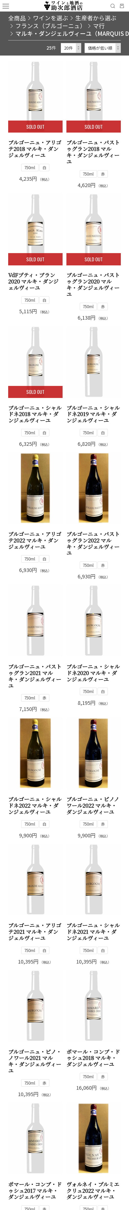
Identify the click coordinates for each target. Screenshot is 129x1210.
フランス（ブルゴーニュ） (50, 25)
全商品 (17, 18)
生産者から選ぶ (95, 18)
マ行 (99, 25)
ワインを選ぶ (50, 18)
